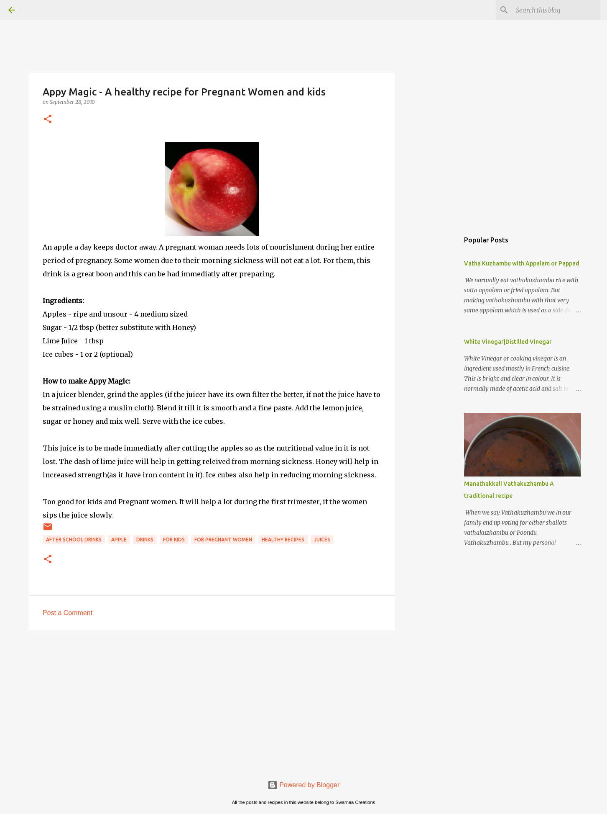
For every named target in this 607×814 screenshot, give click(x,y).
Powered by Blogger (304, 784)
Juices (322, 539)
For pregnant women (223, 539)
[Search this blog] (556, 10)
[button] (48, 119)
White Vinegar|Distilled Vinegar (508, 341)
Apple (119, 539)
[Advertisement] (212, 701)
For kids (174, 539)
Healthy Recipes (283, 539)
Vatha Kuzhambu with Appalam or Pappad (521, 263)
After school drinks (74, 539)
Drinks (144, 539)
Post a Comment (67, 612)
